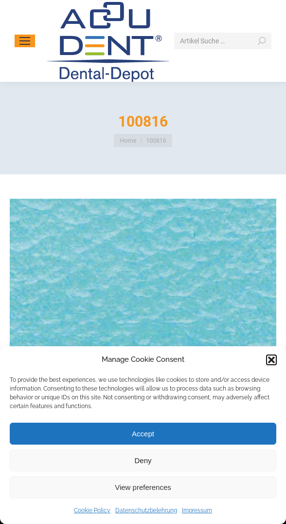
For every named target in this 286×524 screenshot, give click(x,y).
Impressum (197, 510)
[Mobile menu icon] (25, 41)
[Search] (222, 41)
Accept (143, 434)
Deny (142, 460)
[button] (271, 360)
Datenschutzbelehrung (146, 510)
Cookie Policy (92, 510)
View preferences (143, 487)
